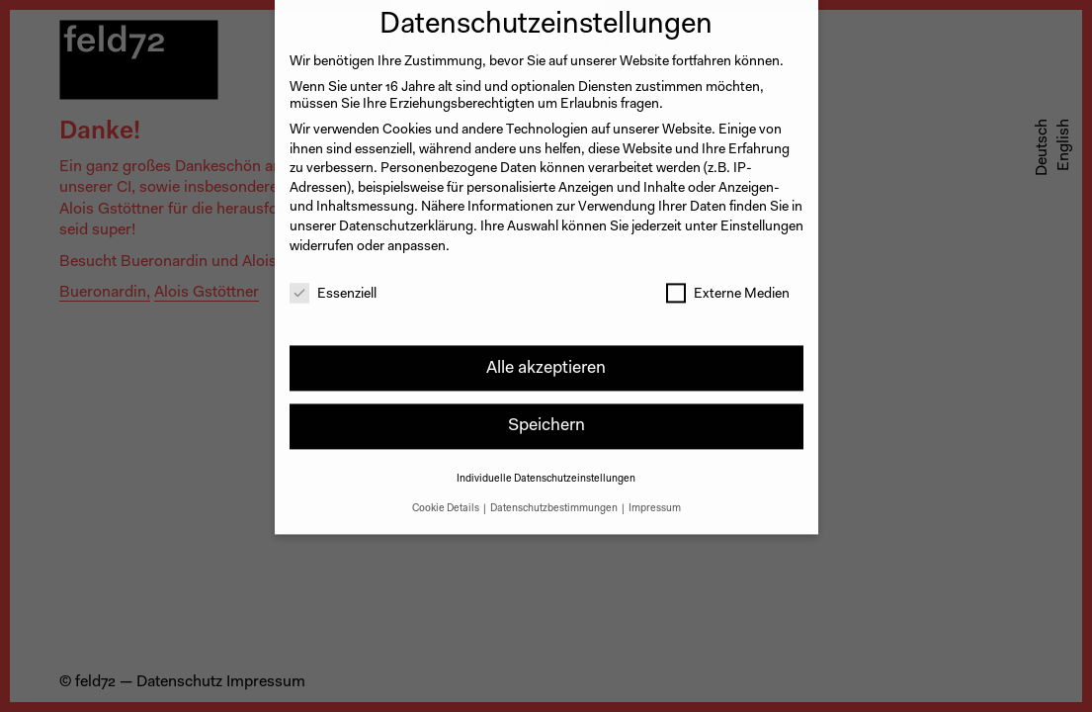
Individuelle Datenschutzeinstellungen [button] (546, 467)
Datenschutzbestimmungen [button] (555, 495)
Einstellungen (761, 215)
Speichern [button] (546, 413)
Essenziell (333, 283)
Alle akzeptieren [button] (546, 355)
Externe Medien (728, 283)
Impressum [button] (655, 495)
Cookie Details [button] (446, 495)
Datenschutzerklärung (406, 215)
